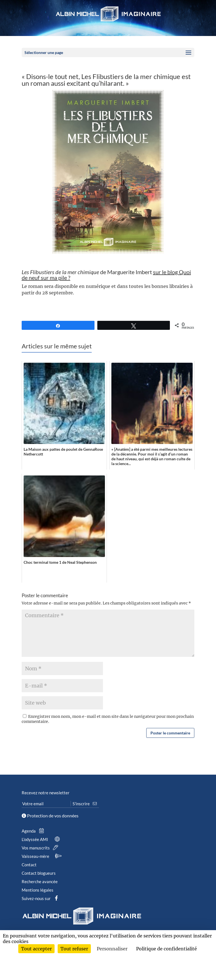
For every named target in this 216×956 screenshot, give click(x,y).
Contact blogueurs (39, 873)
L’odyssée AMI (42, 839)
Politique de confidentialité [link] (166, 949)
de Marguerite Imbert (106, 275)
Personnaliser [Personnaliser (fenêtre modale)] (112, 949)
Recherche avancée (40, 881)
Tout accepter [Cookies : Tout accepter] (36, 949)
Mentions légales (37, 889)
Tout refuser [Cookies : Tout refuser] (74, 949)
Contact (29, 864)
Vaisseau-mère (42, 856)
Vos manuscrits (41, 847)
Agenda (34, 830)
